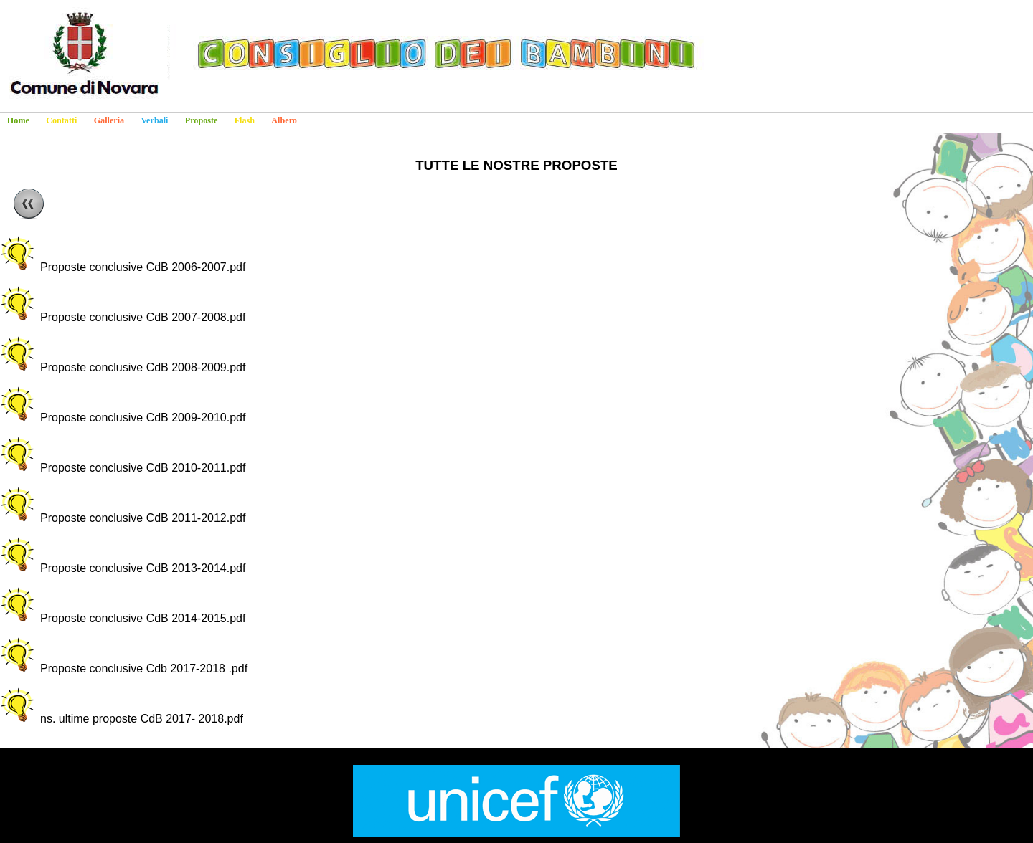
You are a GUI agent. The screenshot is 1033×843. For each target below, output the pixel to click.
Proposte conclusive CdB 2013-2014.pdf (142, 568)
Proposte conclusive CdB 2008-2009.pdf (142, 367)
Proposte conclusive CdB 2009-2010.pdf (142, 417)
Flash (245, 120)
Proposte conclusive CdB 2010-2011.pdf (142, 468)
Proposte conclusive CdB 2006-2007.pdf (142, 267)
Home (18, 120)
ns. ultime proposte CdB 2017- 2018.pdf (141, 719)
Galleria (109, 120)
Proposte (201, 120)
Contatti (61, 120)
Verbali (154, 120)
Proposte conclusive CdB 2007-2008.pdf (142, 317)
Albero (284, 120)
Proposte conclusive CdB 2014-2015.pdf (142, 618)
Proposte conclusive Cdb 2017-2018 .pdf (143, 668)
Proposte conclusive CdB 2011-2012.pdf (142, 518)
